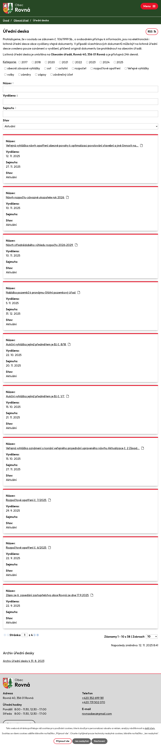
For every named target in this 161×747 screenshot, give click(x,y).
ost (49, 69)
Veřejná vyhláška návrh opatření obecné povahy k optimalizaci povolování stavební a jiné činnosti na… (74, 146)
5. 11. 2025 (12, 304)
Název (7, 84)
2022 (78, 63)
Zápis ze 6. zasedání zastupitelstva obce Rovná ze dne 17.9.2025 (49, 596)
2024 (106, 63)
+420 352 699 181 (93, 699)
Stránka (15, 635)
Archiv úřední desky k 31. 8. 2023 (23, 662)
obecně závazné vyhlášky (23, 69)
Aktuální (11, 178)
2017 (24, 63)
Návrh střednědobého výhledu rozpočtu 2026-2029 (41, 245)
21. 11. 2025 (13, 418)
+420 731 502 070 (93, 704)
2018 (38, 63)
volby (10, 75)
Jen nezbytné (82, 740)
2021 (65, 63)
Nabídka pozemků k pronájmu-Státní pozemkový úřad (43, 293)
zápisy (42, 75)
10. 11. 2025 (13, 208)
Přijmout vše (62, 740)
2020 (51, 63)
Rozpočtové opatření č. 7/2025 (28, 500)
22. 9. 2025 (13, 559)
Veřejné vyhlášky (138, 69)
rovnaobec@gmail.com (97, 715)
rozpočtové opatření (107, 69)
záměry (26, 75)
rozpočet (80, 69)
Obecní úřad (21, 21)
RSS (152, 32)
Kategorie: (9, 63)
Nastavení (100, 740)
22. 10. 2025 (13, 355)
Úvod (6, 21)
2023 (92, 63)
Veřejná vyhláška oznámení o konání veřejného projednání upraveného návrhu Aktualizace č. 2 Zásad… (75, 449)
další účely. (150, 728)
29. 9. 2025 (13, 511)
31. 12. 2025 (13, 314)
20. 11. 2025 (13, 366)
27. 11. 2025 (13, 167)
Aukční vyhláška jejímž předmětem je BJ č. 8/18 (38, 345)
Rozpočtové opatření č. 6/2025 (28, 548)
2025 (120, 63)
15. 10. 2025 (13, 407)
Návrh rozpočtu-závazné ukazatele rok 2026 (37, 198)
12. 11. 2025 (13, 157)
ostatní (63, 69)
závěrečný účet (63, 75)
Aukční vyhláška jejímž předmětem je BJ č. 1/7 (37, 397)
